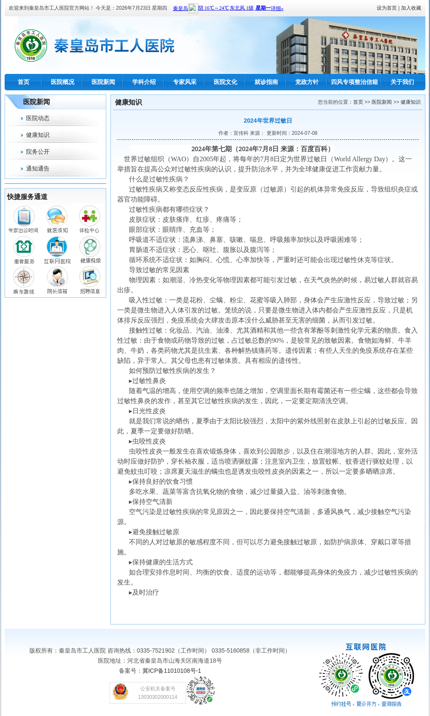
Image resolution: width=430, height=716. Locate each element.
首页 (23, 82)
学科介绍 (144, 82)
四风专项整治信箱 (354, 82)
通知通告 (38, 168)
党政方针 (307, 82)
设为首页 (387, 8)
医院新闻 (103, 82)
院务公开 (38, 151)
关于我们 (402, 82)
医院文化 (225, 82)
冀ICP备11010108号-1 (171, 670)
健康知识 (38, 134)
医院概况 (62, 82)
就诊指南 (266, 82)
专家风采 (185, 82)
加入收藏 (411, 8)
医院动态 (38, 118)
